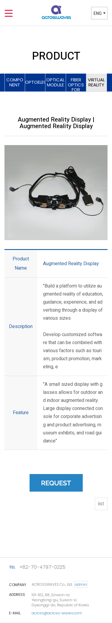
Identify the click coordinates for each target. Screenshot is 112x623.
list (101, 503)
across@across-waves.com (57, 613)
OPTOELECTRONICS (35, 82)
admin (81, 584)
